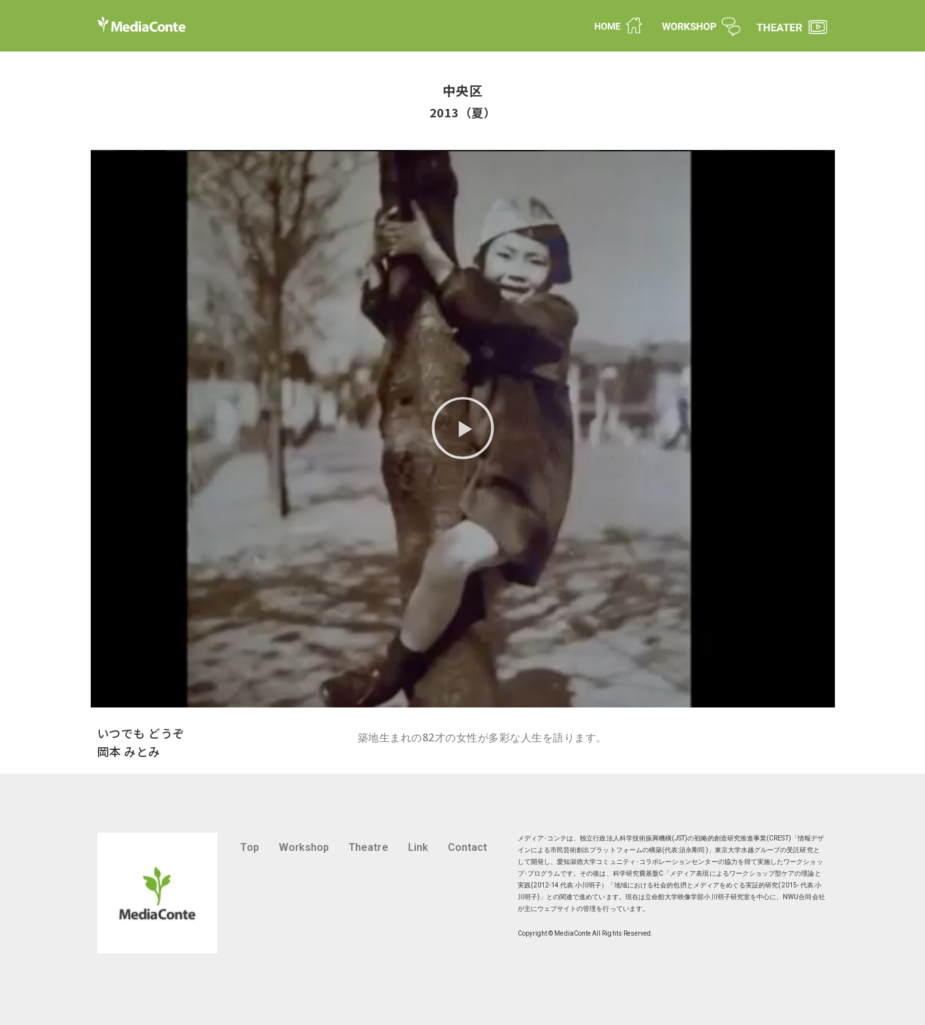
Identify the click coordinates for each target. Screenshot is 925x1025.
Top (249, 847)
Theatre (368, 847)
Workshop (304, 847)
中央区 (463, 90)
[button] (462, 428)
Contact (467, 847)
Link (418, 847)
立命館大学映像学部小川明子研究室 (697, 896)
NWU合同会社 (803, 896)
